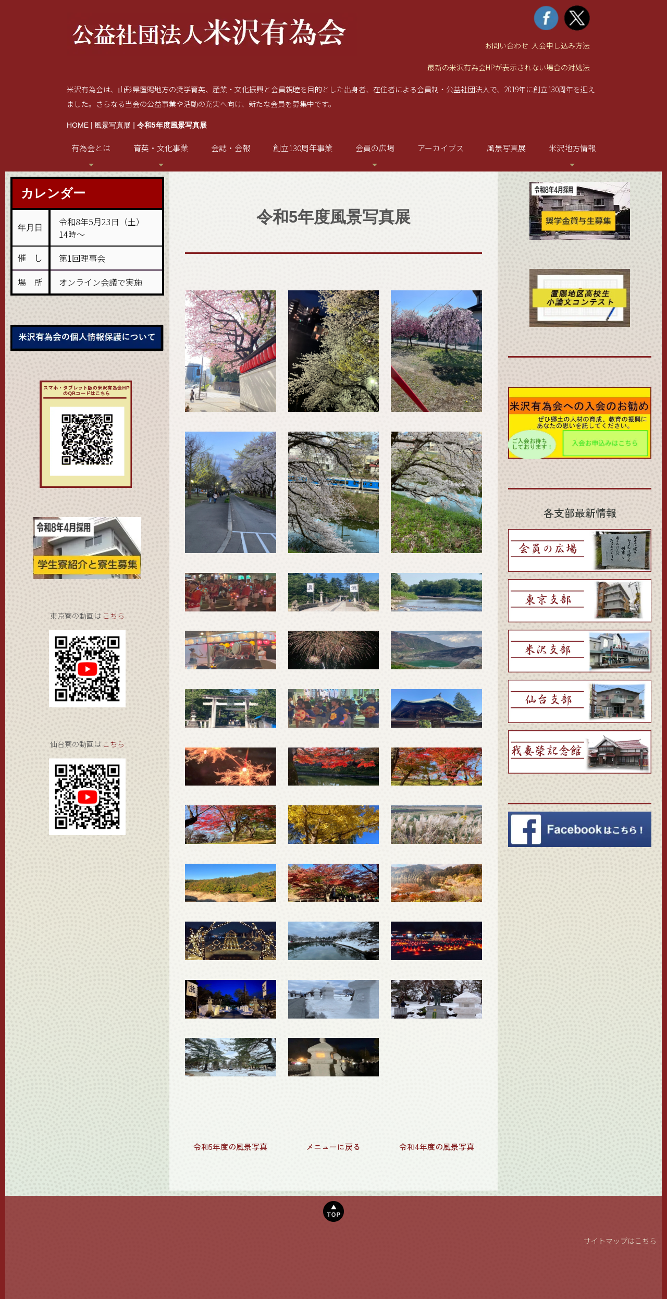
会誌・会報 (230, 147)
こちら (114, 615)
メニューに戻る (333, 1146)
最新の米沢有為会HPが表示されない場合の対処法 (508, 67)
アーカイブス (440, 147)
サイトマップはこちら (620, 1240)
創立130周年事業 (302, 147)
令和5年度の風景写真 (230, 1146)
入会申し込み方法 (561, 45)
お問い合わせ (506, 45)
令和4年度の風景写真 (436, 1146)
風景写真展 (112, 125)
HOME (78, 125)
